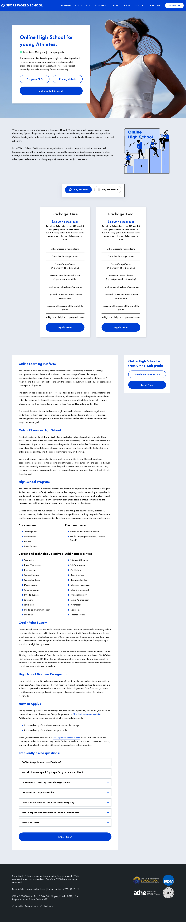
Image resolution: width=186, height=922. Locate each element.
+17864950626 (71, 889)
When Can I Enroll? (66, 822)
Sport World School (25, 5)
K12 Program (84, 5)
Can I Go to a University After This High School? (66, 782)
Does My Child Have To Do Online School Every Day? (66, 802)
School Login (154, 5)
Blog (115, 5)
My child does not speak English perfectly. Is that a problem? (66, 772)
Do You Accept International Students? (66, 762)
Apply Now (65, 327)
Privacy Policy (31, 906)
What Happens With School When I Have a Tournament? (66, 812)
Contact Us (17, 906)
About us (138, 5)
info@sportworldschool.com (66, 737)
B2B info (126, 5)
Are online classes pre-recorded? (66, 792)
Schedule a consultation (147, 374)
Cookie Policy (46, 906)
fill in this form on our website (86, 714)
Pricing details (67, 79)
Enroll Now (65, 836)
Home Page (66, 5)
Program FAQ (34, 79)
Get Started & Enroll (51, 90)
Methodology (101, 5)
